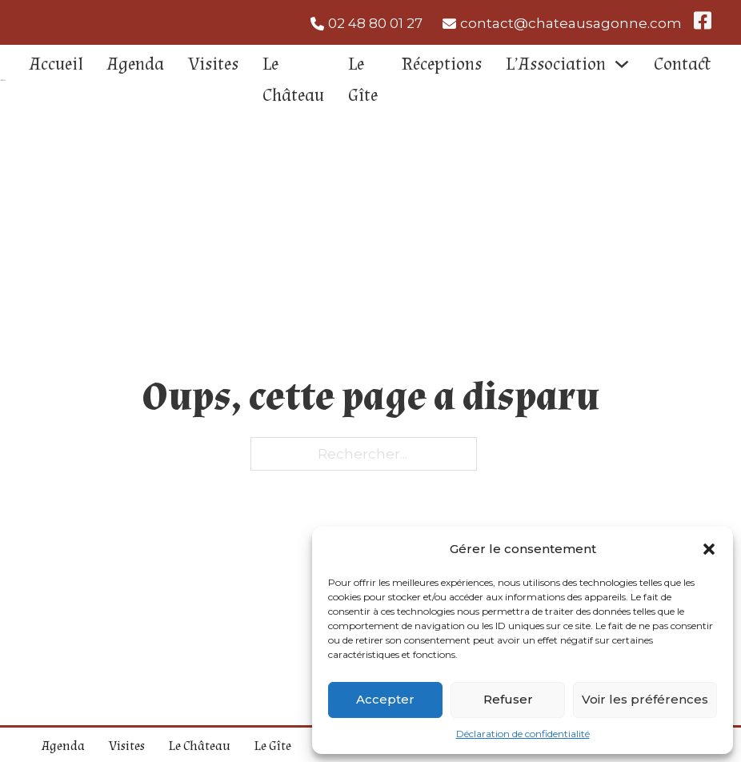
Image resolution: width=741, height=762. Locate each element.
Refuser (508, 699)
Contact (682, 64)
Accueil (56, 64)
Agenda (135, 64)
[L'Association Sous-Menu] (622, 64)
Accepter (385, 699)
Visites (213, 64)
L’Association (556, 64)
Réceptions (442, 64)
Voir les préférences (645, 699)
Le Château (293, 79)
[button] (709, 549)
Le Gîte (363, 79)
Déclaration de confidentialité (523, 734)
